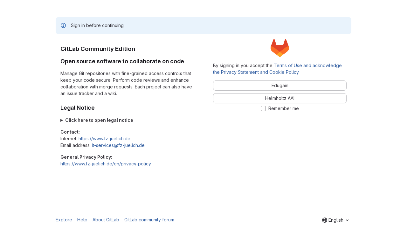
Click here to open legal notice (99, 120)
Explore (64, 219)
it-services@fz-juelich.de (118, 145)
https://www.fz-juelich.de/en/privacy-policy (105, 163)
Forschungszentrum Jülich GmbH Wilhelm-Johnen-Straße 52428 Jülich (127, 120)
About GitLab (106, 219)
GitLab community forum (149, 219)
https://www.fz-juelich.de (104, 138)
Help (82, 219)
